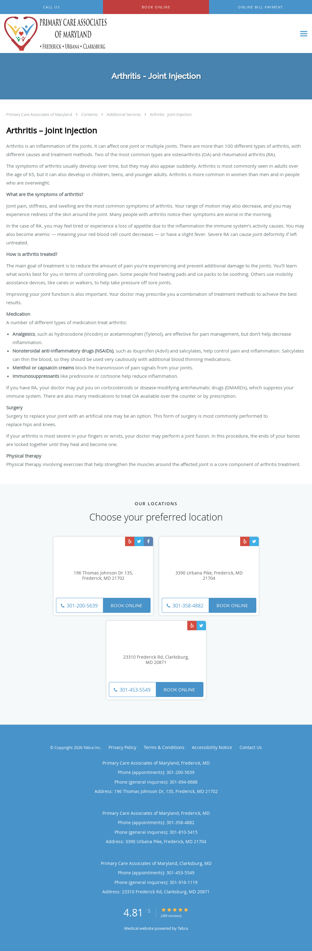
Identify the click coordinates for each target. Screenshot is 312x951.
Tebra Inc (91, 747)
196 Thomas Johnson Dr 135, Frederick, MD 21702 (103, 575)
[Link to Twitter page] (139, 541)
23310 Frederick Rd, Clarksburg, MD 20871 (156, 660)
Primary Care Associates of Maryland (39, 114)
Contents (90, 114)
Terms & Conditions (164, 747)
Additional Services (124, 114)
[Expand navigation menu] (304, 34)
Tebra (183, 928)
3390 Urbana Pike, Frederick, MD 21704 (209, 575)
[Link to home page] (54, 33)
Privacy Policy (122, 747)
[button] (156, 7)
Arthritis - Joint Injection (171, 114)
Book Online (126, 605)
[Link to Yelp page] (129, 541)
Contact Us (251, 747)
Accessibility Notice (212, 747)
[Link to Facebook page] (148, 541)
